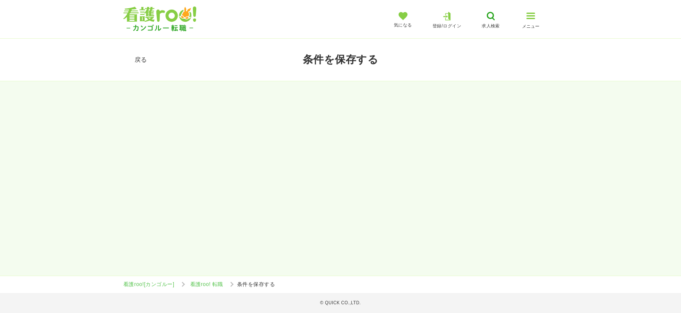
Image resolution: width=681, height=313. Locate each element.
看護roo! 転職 (206, 284)
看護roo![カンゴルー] (149, 284)
